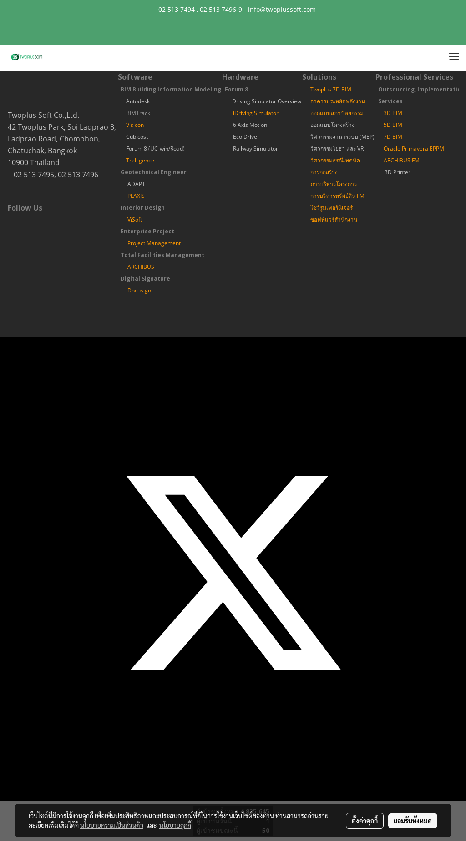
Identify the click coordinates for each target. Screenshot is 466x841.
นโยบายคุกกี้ (175, 825)
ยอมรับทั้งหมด (413, 820)
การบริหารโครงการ (334, 184)
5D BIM (393, 125)
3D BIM (393, 113)
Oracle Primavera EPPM (414, 148)
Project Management (154, 243)
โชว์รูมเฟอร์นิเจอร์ (331, 208)
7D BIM (393, 137)
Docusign (139, 290)
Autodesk (138, 101)
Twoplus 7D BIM (330, 89)
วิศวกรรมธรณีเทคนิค (335, 160)
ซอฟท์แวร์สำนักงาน (333, 219)
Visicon (135, 125)
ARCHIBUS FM (402, 160)
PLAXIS (136, 196)
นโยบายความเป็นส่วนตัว (111, 825)
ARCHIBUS (140, 267)
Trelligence (140, 160)
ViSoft (134, 219)
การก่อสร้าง (324, 172)
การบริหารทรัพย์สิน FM (337, 196)
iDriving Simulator (256, 113)
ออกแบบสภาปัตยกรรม (337, 113)
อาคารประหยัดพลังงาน (337, 101)
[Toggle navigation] (454, 57)
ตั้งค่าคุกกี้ (365, 820)
